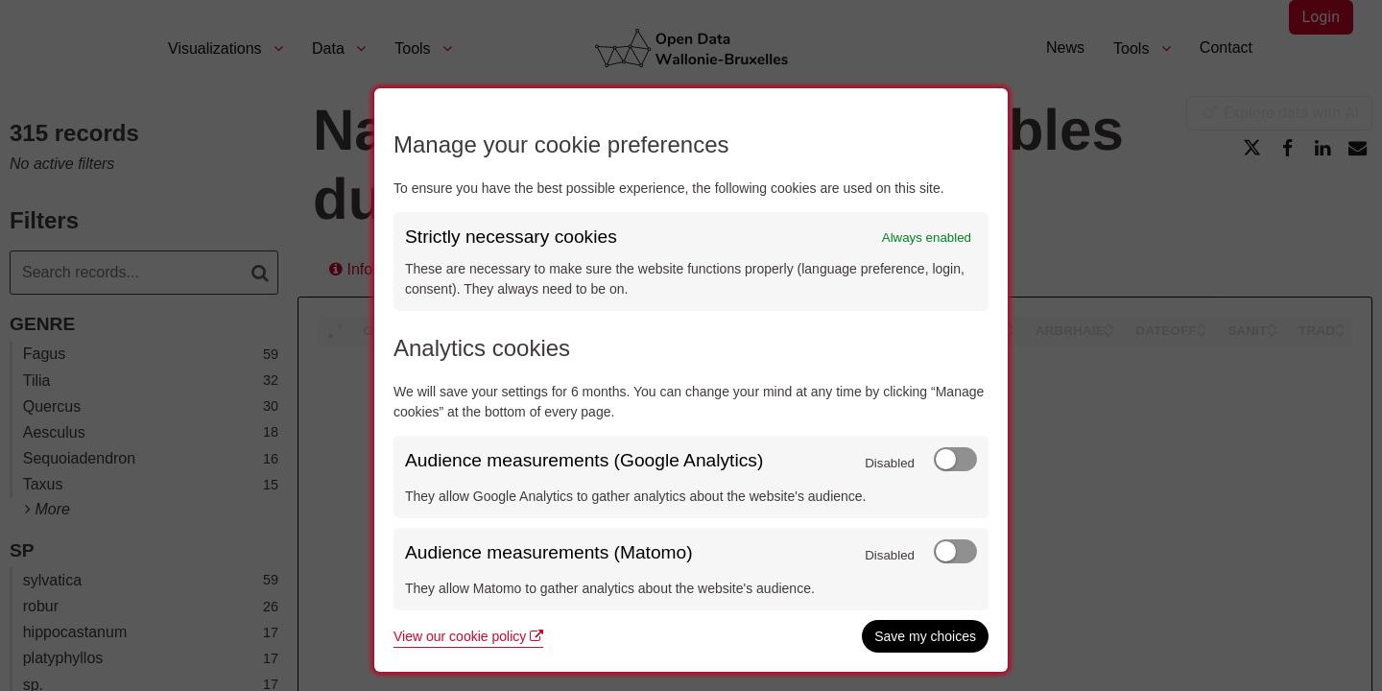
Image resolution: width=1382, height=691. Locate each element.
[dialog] (691, 380)
